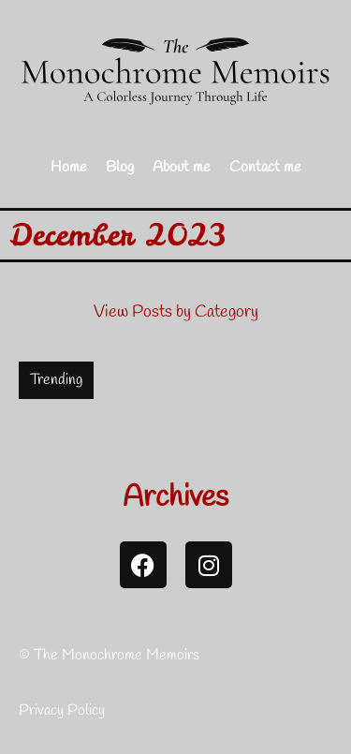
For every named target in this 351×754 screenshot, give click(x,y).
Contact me (265, 167)
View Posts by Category (176, 312)
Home (69, 167)
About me (182, 167)
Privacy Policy (62, 710)
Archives (175, 498)
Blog (120, 167)
